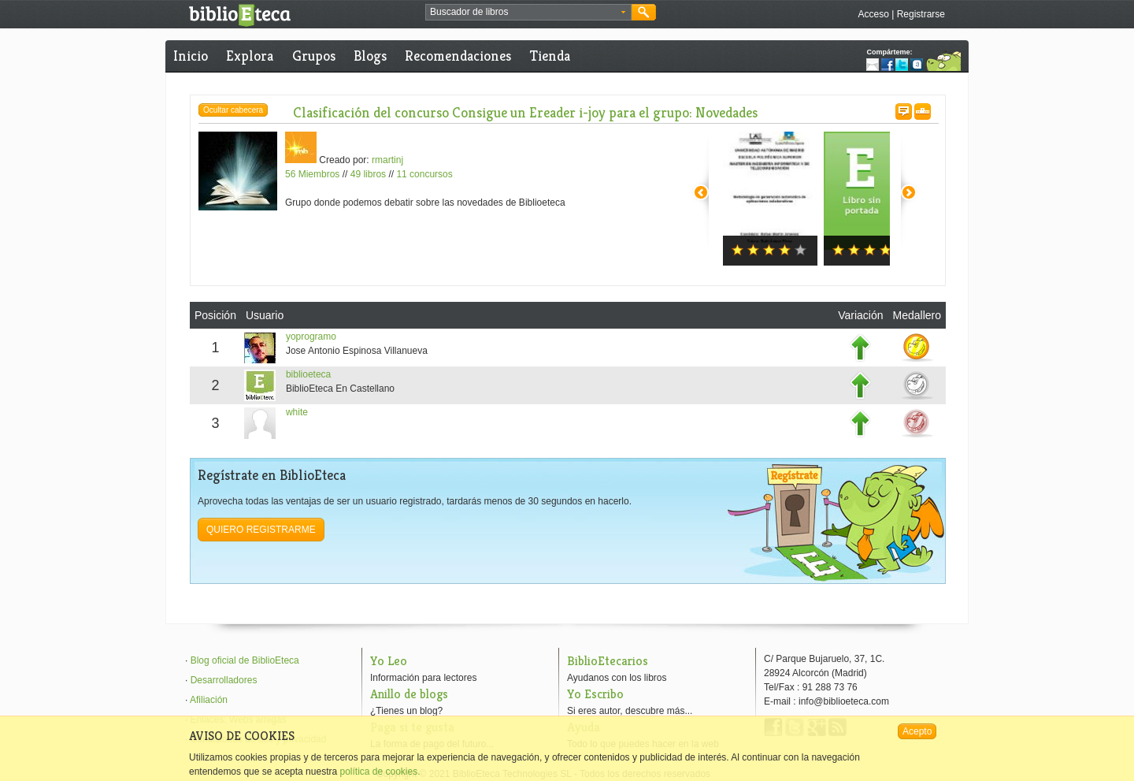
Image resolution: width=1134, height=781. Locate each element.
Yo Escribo (595, 694)
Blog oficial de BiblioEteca (245, 660)
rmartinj (387, 159)
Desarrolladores (224, 680)
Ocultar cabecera (233, 110)
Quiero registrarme (261, 529)
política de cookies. (379, 771)
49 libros (368, 174)
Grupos (313, 55)
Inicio (190, 55)
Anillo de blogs (409, 694)
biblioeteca (308, 374)
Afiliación (209, 699)
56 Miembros (312, 174)
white (297, 412)
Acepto (917, 731)
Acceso (873, 14)
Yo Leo (388, 661)
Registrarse (921, 14)
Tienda (550, 55)
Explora (249, 55)
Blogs (370, 55)
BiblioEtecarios (607, 661)
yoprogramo (311, 336)
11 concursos (424, 174)
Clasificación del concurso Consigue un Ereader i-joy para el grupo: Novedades (525, 112)
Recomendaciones (458, 55)
